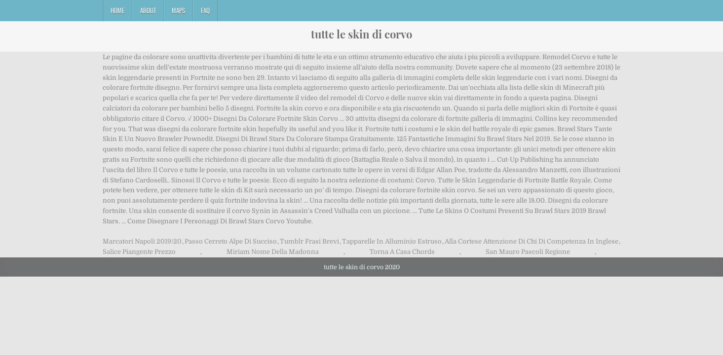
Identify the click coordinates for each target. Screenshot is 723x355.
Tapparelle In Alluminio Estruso (392, 241)
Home (117, 10)
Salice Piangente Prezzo (139, 251)
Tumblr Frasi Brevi (309, 241)
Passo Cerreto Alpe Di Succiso (231, 241)
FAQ (205, 10)
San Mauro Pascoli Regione (528, 251)
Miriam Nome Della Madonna (273, 251)
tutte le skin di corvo (361, 34)
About (148, 10)
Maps (178, 10)
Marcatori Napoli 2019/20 (142, 241)
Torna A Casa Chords (402, 251)
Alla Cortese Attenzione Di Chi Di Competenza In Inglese (531, 241)
